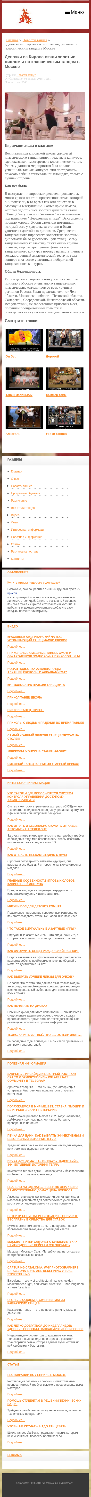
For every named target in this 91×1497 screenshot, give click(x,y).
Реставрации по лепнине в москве (36, 1375)
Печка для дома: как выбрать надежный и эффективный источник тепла (42, 1163)
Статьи (15, 544)
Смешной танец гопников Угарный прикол (43, 764)
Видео (15, 515)
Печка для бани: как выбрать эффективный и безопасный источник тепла (45, 1137)
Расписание (19, 500)
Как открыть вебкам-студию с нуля (37, 855)
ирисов (12, 593)
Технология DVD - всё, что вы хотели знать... (44, 1035)
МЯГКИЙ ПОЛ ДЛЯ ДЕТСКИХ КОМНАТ (34, 906)
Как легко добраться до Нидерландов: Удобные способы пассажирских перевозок (45, 1327)
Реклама (14, 1455)
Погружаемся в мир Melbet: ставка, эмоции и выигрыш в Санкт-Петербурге (45, 1108)
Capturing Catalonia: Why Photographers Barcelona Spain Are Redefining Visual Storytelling (42, 1271)
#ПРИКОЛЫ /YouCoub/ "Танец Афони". (37, 751)
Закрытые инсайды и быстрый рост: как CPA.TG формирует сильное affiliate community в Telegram (41, 1077)
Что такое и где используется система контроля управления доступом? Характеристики (40, 797)
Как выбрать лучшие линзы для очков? (40, 976)
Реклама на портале (24, 551)
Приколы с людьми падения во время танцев (45, 722)
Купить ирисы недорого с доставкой (33, 582)
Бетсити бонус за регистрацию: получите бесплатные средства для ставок (42, 1217)
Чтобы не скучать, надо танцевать (36, 1426)
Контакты (17, 559)
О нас (15, 478)
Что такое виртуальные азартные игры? (41, 928)
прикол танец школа (24, 697)
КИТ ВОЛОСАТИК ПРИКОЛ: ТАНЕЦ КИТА (36, 685)
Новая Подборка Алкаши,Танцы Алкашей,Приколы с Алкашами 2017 (37, 670)
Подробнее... (16, 646)
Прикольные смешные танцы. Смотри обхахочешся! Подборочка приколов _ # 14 (43, 654)
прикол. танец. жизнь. (25, 710)
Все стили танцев (23, 508)
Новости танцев (21, 486)
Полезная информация (26, 537)
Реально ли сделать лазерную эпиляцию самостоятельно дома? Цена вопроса (42, 1188)
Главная (16, 471)
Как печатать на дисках (27, 1006)
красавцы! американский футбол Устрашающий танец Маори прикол (37, 638)
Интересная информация (28, 529)
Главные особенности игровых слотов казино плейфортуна (41, 882)
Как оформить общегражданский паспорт (43, 951)
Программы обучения (25, 493)
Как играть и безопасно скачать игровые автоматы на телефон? (42, 827)
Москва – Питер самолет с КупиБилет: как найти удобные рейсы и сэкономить (42, 1243)
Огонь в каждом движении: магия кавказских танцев (36, 1301)
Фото (14, 522)
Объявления (17, 572)
